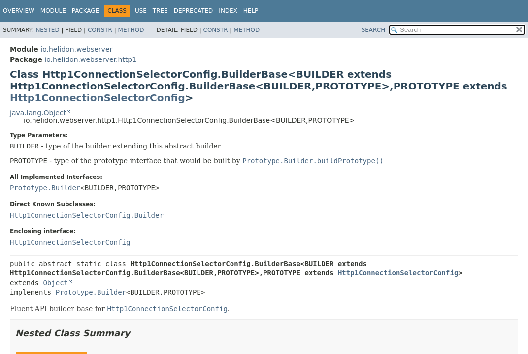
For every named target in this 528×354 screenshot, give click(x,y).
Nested (47, 30)
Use (141, 10)
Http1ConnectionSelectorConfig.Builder (87, 215)
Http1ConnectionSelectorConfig (97, 98)
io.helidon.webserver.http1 (90, 59)
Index (228, 10)
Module (53, 10)
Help (251, 10)
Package (85, 10)
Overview (18, 10)
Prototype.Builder (45, 188)
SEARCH (374, 30)
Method (131, 30)
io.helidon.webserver (76, 49)
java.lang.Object (38, 113)
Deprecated (193, 10)
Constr (100, 30)
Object (55, 283)
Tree (160, 10)
